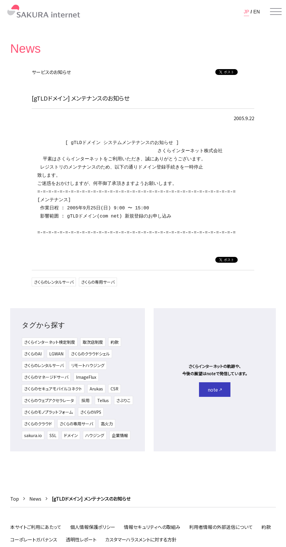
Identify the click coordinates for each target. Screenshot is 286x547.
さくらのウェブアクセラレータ (49, 400)
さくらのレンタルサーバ (54, 282)
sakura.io (33, 435)
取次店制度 (93, 342)
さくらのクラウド (38, 424)
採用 (85, 400)
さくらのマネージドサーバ (46, 377)
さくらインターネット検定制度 (49, 342)
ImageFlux (86, 377)
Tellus (103, 400)
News (35, 498)
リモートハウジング (87, 365)
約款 (115, 342)
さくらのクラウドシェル (90, 354)
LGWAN (56, 354)
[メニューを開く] (276, 11)
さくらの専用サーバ (98, 282)
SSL (52, 435)
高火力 (107, 424)
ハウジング (94, 435)
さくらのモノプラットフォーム (48, 412)
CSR (114, 389)
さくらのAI (33, 354)
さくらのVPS (90, 412)
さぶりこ (123, 400)
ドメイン (71, 435)
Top (14, 498)
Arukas (96, 389)
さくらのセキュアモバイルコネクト (53, 389)
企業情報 (120, 435)
